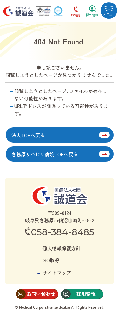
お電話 (75, 14)
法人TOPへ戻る (28, 135)
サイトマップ (57, 272)
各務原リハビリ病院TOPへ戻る (44, 154)
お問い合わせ (41, 293)
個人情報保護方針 (62, 248)
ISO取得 (51, 260)
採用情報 (92, 14)
